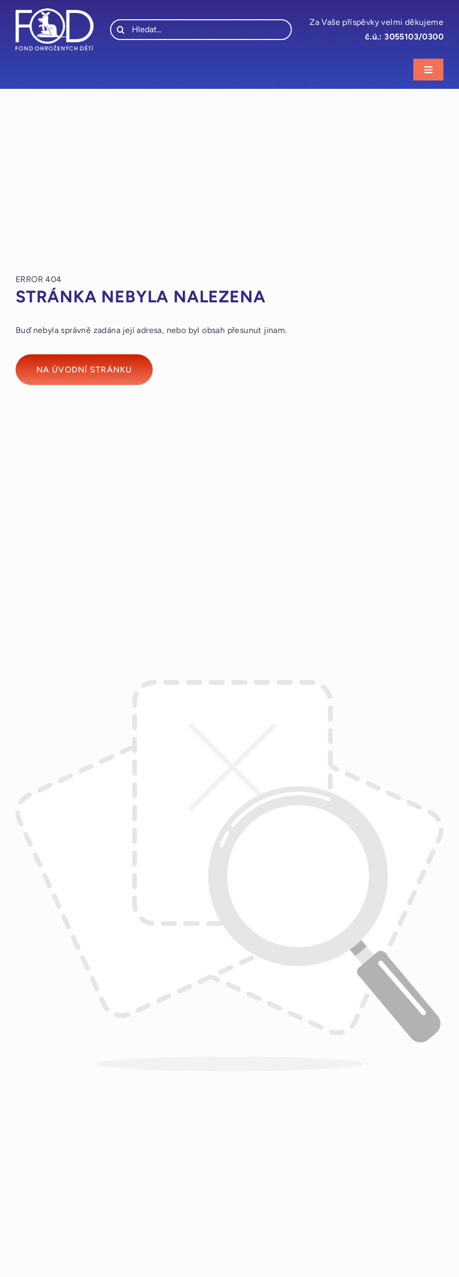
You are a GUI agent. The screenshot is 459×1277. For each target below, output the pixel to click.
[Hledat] (120, 29)
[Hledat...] (201, 29)
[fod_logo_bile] (54, 12)
